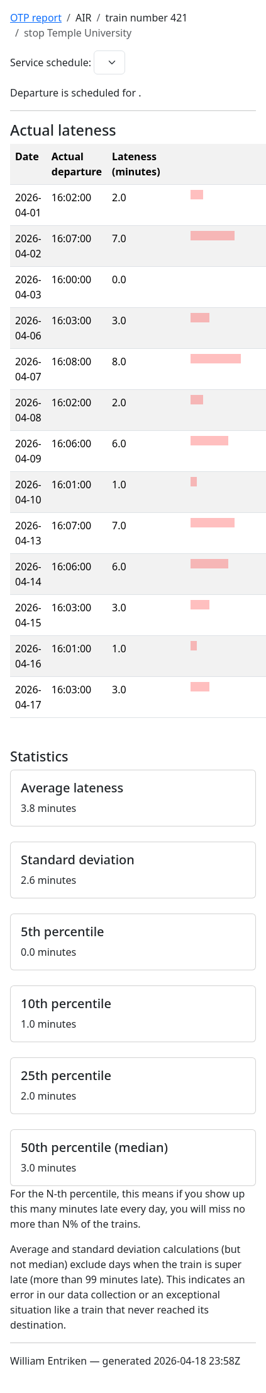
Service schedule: (50, 62)
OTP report (36, 18)
